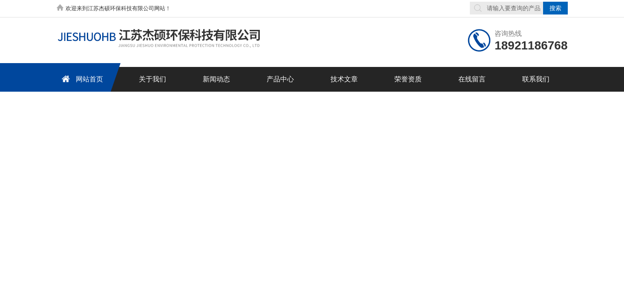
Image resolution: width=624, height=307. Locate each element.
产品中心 (280, 79)
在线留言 (472, 79)
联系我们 (535, 79)
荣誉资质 (408, 79)
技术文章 (344, 79)
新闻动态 (216, 79)
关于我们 (152, 79)
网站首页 (81, 78)
